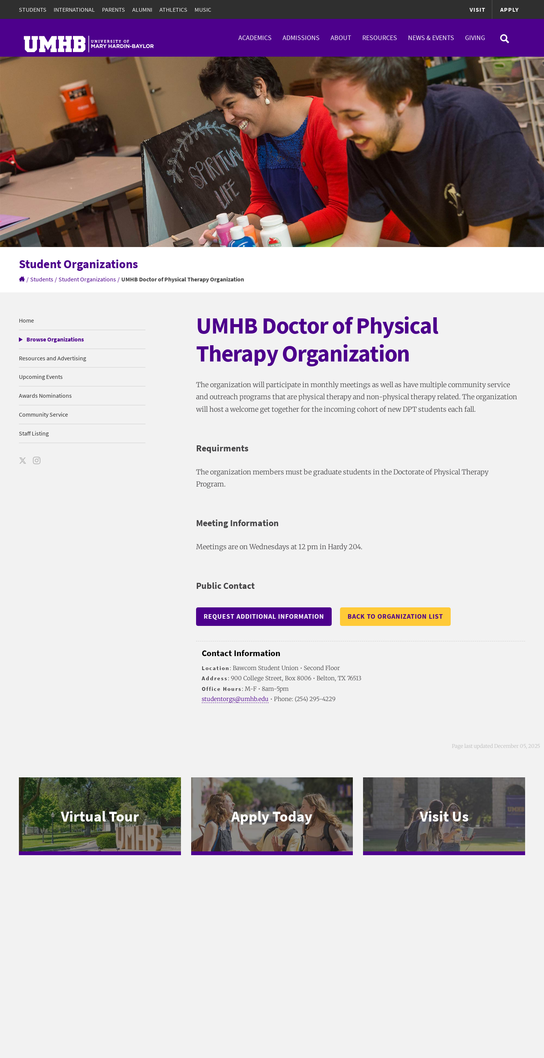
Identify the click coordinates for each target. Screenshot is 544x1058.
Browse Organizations (55, 339)
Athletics (173, 9)
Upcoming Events (41, 376)
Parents (113, 9)
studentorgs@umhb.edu (235, 699)
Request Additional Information (264, 616)
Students (32, 9)
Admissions (301, 37)
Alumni (142, 9)
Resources (379, 37)
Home (26, 320)
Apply (509, 9)
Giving (475, 37)
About (341, 37)
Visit (477, 9)
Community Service (43, 414)
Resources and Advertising (52, 358)
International (74, 9)
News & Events (431, 37)
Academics (255, 37)
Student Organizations (87, 279)
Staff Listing (34, 433)
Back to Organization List (395, 616)
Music (203, 9)
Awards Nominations (45, 395)
